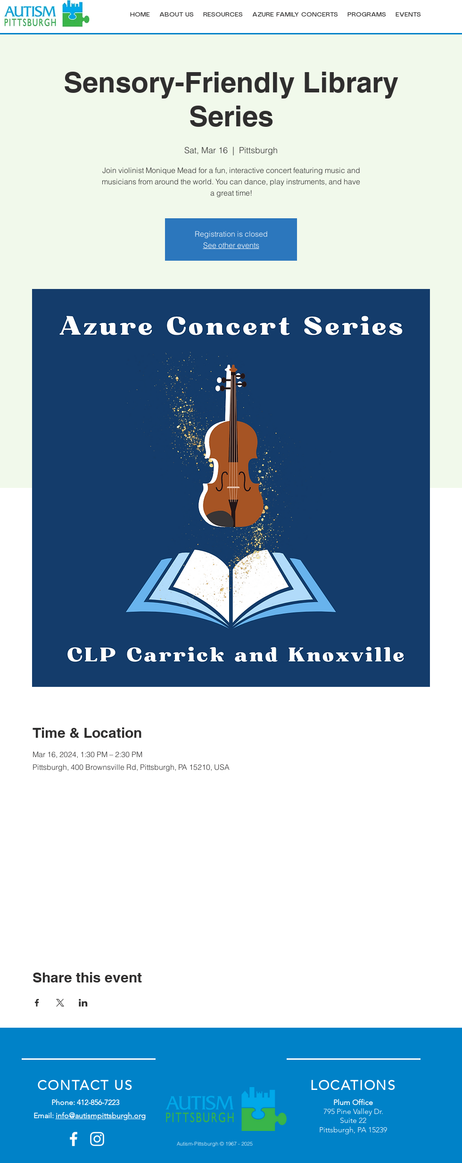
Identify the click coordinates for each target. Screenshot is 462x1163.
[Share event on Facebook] (37, 1002)
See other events (231, 245)
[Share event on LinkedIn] (83, 1002)
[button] (176, 15)
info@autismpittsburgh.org (101, 1115)
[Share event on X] (60, 1002)
